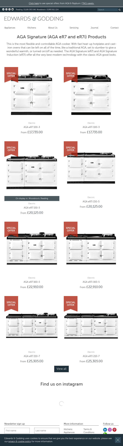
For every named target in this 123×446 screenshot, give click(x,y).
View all (61, 368)
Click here (34, 3)
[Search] (107, 9)
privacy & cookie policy (19, 441)
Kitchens (31, 28)
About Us (52, 28)
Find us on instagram (61, 384)
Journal (94, 28)
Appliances (9, 28)
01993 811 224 (52, 10)
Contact (115, 28)
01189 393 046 (30, 10)
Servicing (74, 28)
